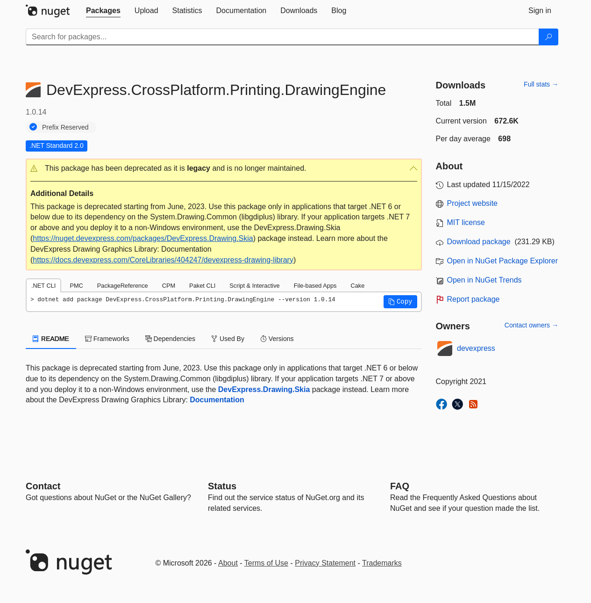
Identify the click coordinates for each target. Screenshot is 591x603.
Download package (479, 242)
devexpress (476, 348)
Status (222, 486)
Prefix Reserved (65, 127)
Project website (472, 203)
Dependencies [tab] (170, 338)
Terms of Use (266, 563)
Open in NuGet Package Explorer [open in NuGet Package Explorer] (502, 261)
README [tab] (51, 338)
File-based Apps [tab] (315, 285)
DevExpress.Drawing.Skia (264, 389)
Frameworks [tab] (107, 338)
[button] (223, 168)
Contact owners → (531, 325)
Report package (473, 299)
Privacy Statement (325, 563)
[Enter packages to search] (282, 37)
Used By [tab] (227, 338)
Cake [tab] (357, 285)
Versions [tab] (277, 338)
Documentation (217, 400)
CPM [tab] (168, 285)
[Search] (548, 37)
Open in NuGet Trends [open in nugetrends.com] (484, 280)
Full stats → (541, 84)
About (228, 563)
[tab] (103, 10)
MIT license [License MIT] (466, 222)
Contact (43, 486)
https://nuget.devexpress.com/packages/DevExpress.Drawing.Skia (143, 238)
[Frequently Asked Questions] (399, 486)
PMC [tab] (76, 285)
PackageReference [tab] (122, 285)
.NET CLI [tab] (43, 285)
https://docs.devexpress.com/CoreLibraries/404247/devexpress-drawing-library (163, 260)
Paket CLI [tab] (202, 285)
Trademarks (382, 563)
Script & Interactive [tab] (254, 285)
